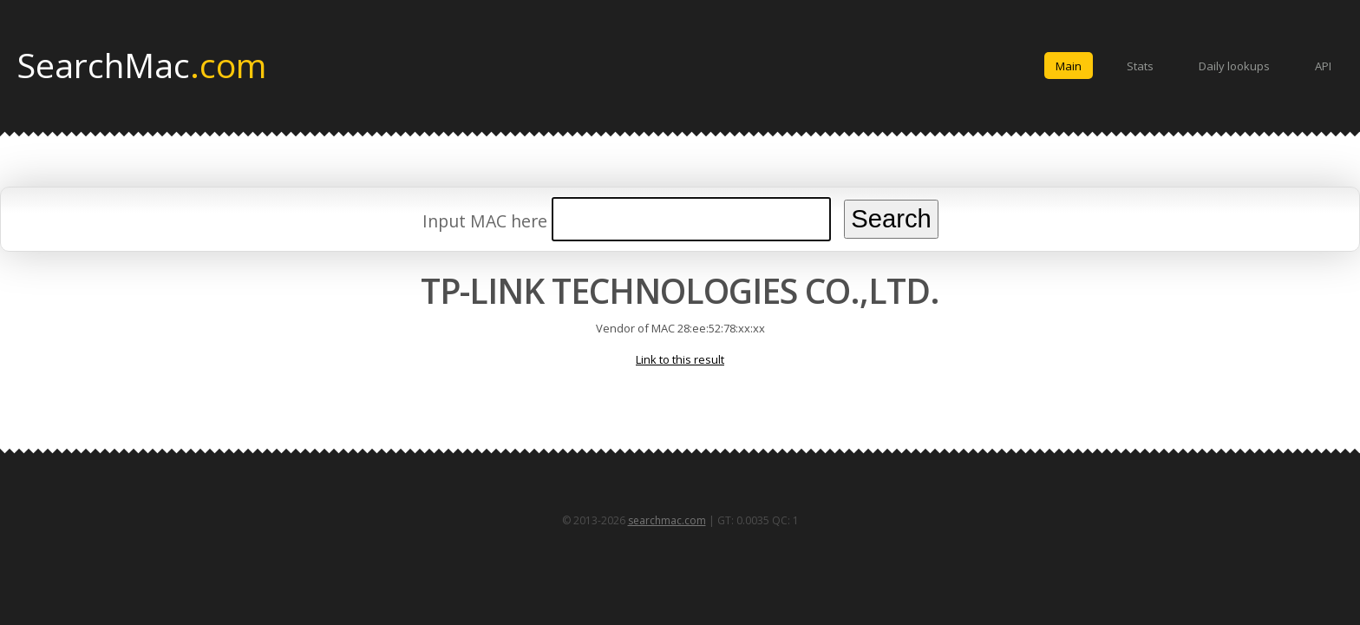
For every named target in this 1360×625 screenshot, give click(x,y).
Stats (1140, 66)
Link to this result (680, 359)
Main (1069, 66)
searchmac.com (667, 520)
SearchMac (141, 64)
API (1323, 66)
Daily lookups (1234, 66)
